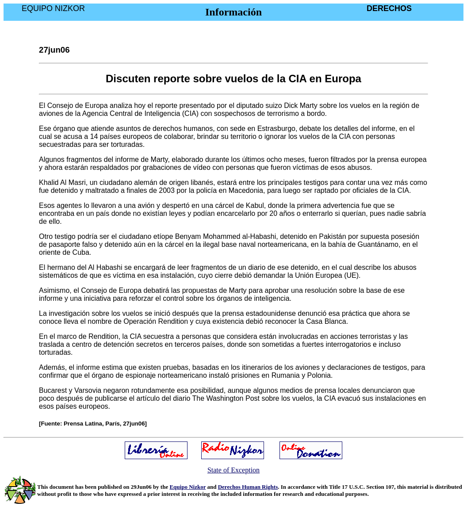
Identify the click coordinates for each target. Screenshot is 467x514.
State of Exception (233, 470)
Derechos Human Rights (248, 486)
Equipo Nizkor (187, 486)
